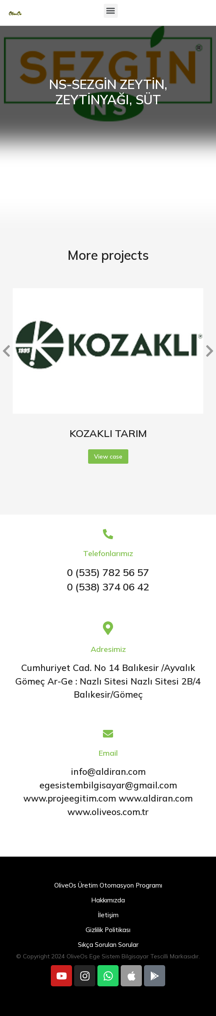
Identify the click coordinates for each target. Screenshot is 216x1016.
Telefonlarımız (108, 553)
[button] (111, 11)
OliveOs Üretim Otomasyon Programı (108, 885)
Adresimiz (108, 649)
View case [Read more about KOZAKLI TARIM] (108, 456)
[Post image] (108, 351)
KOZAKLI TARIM (108, 433)
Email (108, 753)
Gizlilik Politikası (108, 930)
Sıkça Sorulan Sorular (108, 944)
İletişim (108, 915)
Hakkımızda (108, 900)
